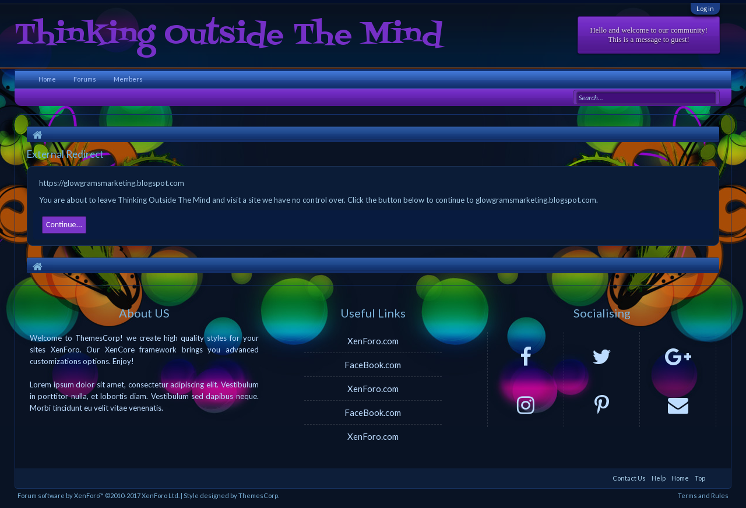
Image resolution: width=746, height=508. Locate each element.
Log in (705, 8)
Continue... (64, 225)
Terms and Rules (703, 495)
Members (128, 79)
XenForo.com (373, 341)
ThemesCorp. (258, 495)
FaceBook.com (372, 364)
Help (659, 478)
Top (700, 478)
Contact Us (629, 478)
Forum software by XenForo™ (98, 495)
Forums (84, 79)
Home (47, 79)
